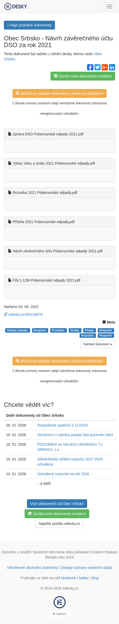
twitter (84, 578)
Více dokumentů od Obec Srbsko (56, 504)
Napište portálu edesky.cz (59, 524)
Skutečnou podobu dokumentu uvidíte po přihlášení (59, 93)
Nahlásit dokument (97, 344)
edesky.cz (70, 588)
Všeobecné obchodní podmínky (32, 568)
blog (95, 578)
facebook (68, 578)
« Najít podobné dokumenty (29, 25)
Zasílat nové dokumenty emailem (83, 76)
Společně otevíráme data (53, 552)
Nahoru (59, 614)
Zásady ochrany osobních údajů (86, 568)
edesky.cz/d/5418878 (23, 314)
